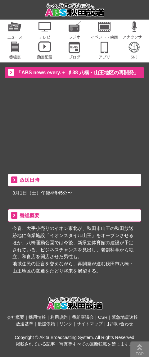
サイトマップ (90, 323)
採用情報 (37, 317)
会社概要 (15, 317)
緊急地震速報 (125, 317)
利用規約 (59, 317)
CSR (102, 317)
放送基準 (24, 323)
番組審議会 (83, 317)
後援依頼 (46, 323)
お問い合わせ (120, 323)
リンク (65, 323)
